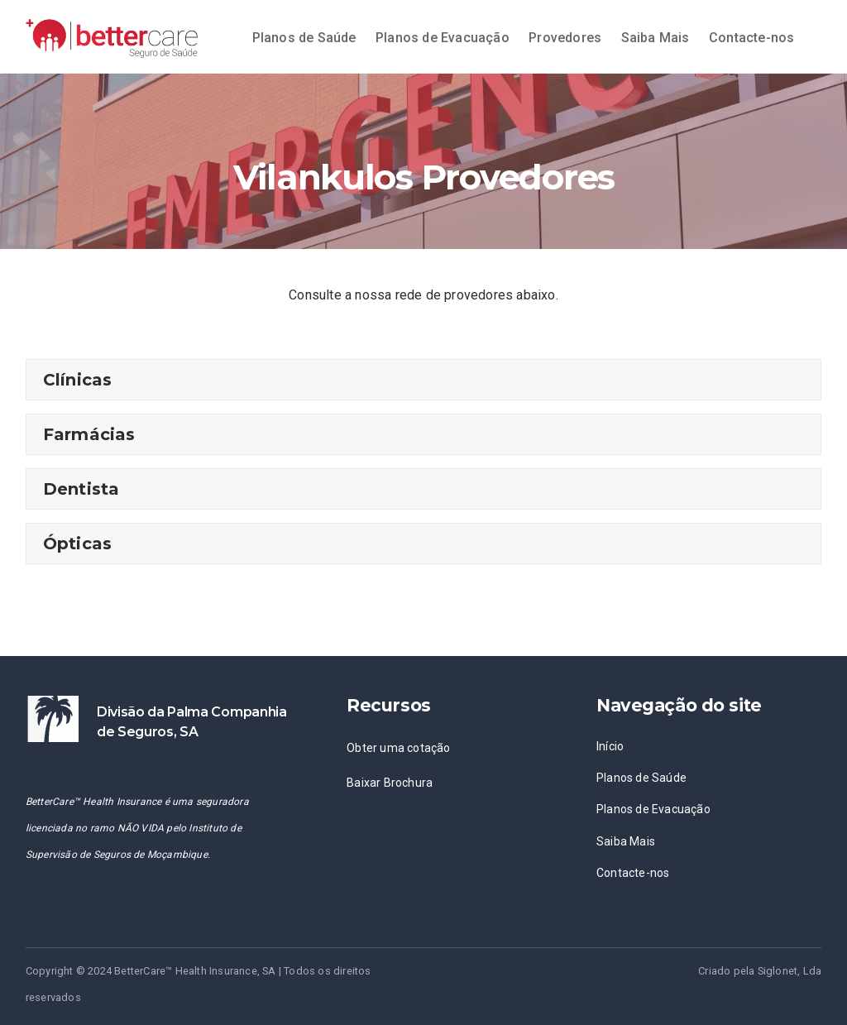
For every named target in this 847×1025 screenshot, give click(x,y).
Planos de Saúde (304, 38)
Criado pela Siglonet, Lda (759, 971)
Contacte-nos (751, 38)
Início (610, 746)
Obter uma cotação (398, 747)
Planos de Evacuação (443, 38)
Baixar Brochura (390, 782)
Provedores (565, 38)
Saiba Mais (655, 38)
